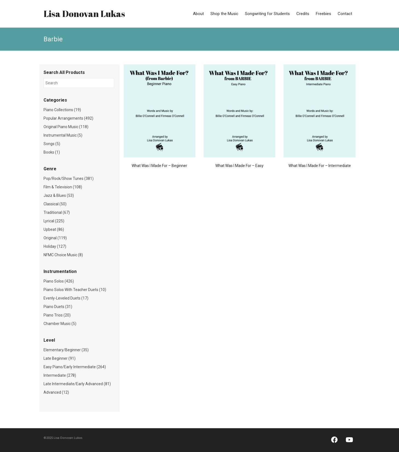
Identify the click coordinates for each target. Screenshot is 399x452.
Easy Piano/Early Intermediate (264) (75, 367)
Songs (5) (52, 144)
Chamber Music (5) (60, 323)
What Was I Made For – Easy (239, 165)
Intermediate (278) (60, 375)
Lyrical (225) (54, 221)
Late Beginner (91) (60, 358)
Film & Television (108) (63, 187)
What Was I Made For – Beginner (159, 165)
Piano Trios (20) (57, 315)
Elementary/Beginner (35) (66, 350)
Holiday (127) (55, 246)
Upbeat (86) (54, 229)
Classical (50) (55, 204)
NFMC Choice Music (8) (63, 255)
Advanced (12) (56, 392)
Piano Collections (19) (62, 110)
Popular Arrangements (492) (68, 118)
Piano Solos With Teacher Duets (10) (75, 289)
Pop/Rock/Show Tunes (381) (69, 178)
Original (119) (55, 238)
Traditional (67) (57, 212)
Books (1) (52, 152)
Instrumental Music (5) (63, 135)
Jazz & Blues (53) (59, 195)
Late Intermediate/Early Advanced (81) (77, 384)
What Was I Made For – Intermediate (319, 165)
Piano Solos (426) (59, 281)
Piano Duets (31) (58, 306)
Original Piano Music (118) (66, 127)
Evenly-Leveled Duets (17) (66, 298)
